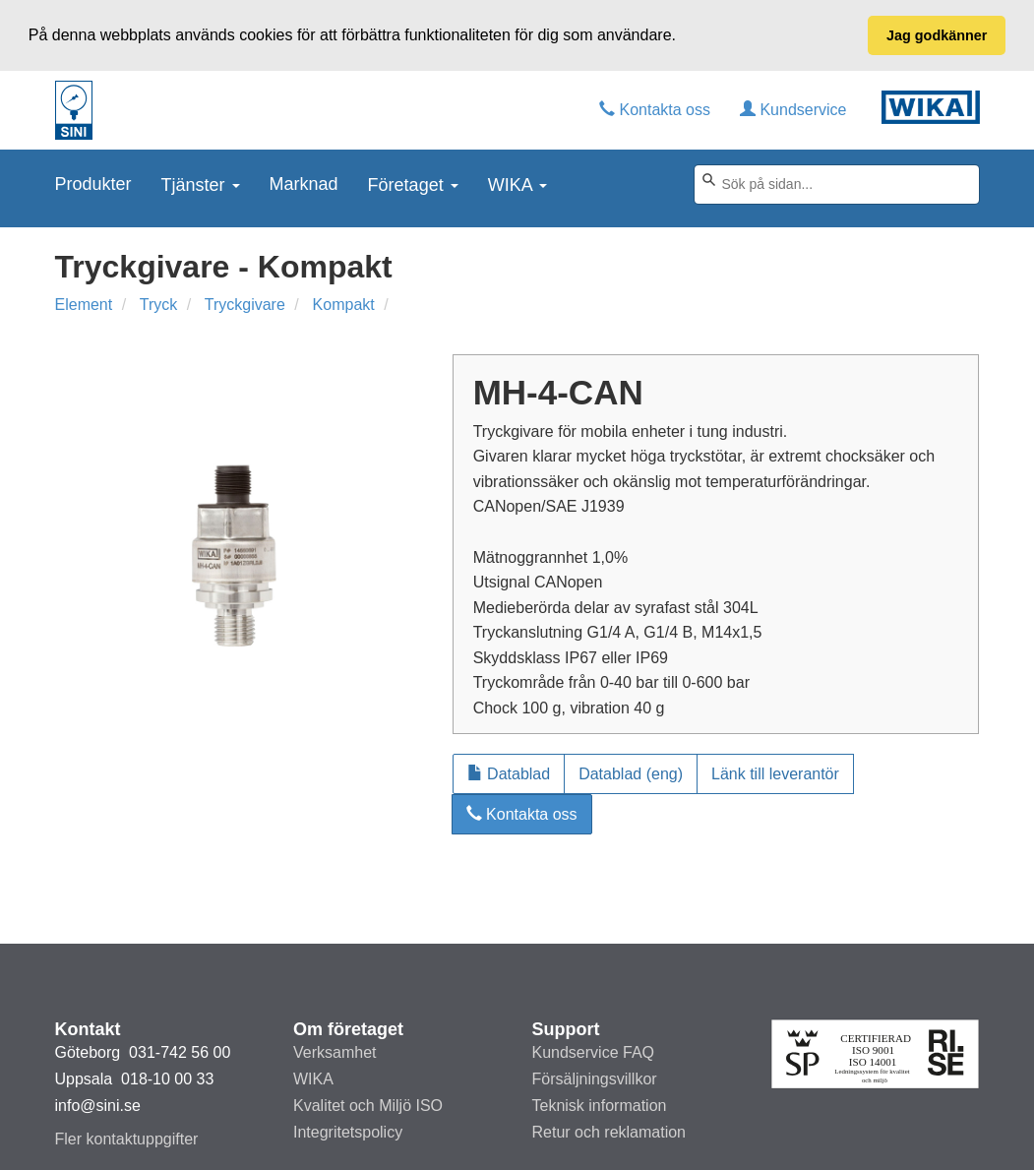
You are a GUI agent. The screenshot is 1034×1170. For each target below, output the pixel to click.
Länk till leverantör (775, 772)
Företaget (413, 183)
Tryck (159, 303)
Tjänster (200, 183)
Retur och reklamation (609, 1132)
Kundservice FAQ (593, 1052)
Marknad (304, 182)
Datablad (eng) (630, 772)
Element (84, 303)
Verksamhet (334, 1052)
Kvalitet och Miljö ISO (368, 1105)
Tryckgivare (245, 303)
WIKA (517, 183)
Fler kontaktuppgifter (127, 1139)
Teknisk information (599, 1105)
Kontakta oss (654, 107)
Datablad (509, 772)
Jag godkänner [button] (936, 35)
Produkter (93, 182)
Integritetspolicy (347, 1132)
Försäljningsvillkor (594, 1079)
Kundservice (793, 107)
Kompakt (344, 303)
